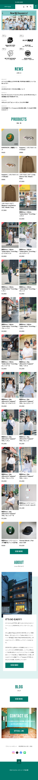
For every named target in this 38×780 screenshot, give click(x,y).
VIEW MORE (14, 665)
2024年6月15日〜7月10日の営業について (13, 89)
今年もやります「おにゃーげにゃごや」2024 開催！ (15, 102)
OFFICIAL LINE (19, 731)
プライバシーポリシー (11, 746)
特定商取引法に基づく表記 (25, 746)
